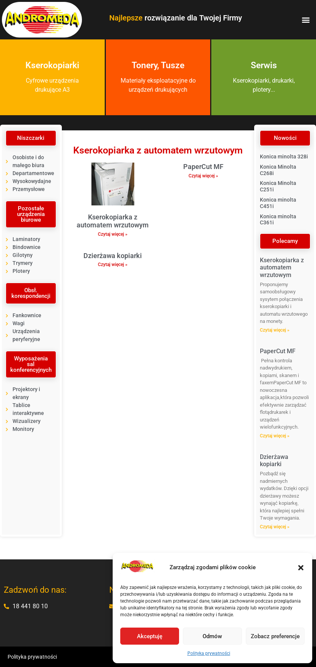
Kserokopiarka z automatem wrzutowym (113, 221)
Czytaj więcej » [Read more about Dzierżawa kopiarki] (112, 264)
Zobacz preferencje (275, 636)
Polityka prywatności (208, 653)
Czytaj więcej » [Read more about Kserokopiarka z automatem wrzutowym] (112, 234)
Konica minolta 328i (284, 156)
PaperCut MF (203, 167)
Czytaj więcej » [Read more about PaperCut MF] (203, 175)
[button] (301, 567)
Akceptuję (149, 636)
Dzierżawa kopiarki (112, 256)
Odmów (212, 636)
